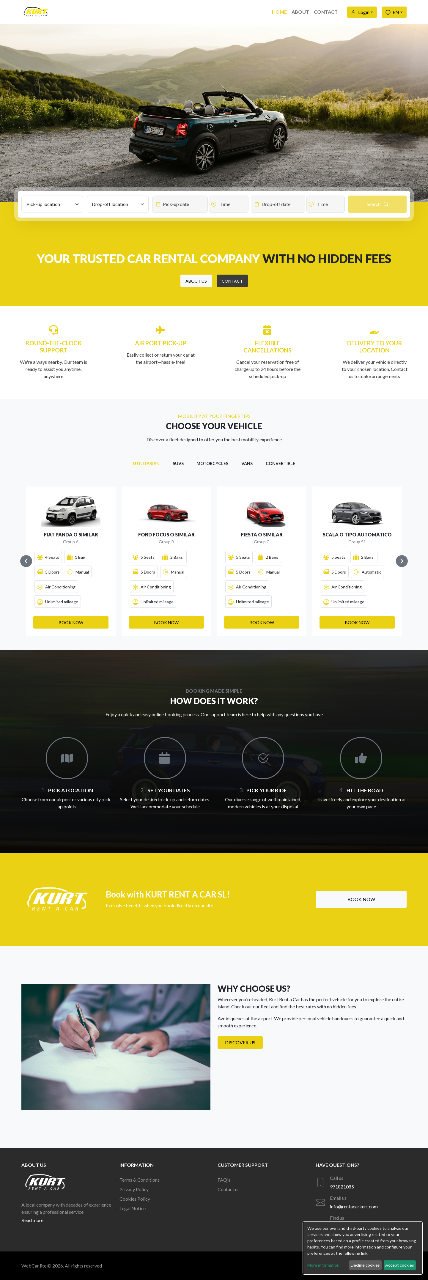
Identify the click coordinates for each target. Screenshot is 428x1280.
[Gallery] (214, 561)
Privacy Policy (134, 1189)
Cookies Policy (134, 1199)
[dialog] (362, 1248)
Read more (32, 1220)
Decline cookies (365, 1265)
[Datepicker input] (180, 204)
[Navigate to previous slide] (26, 561)
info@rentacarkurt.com (354, 1206)
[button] (196, 281)
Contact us (229, 1189)
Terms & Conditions (139, 1180)
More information (323, 1265)
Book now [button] (361, 899)
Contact (326, 12)
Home (279, 12)
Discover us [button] (240, 1042)
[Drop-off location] (118, 204)
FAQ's (224, 1180)
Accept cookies (399, 1265)
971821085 (342, 1186)
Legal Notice (132, 1208)
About (300, 12)
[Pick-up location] (52, 204)
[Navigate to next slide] (402, 561)
